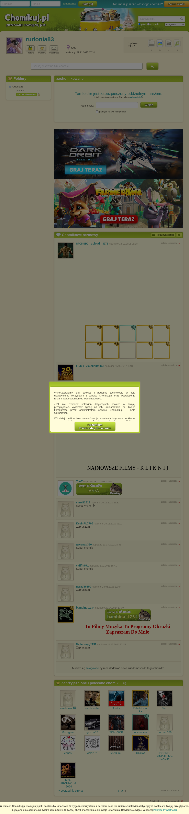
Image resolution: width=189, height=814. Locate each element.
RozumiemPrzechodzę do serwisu (95, 426)
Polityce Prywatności (165, 810)
